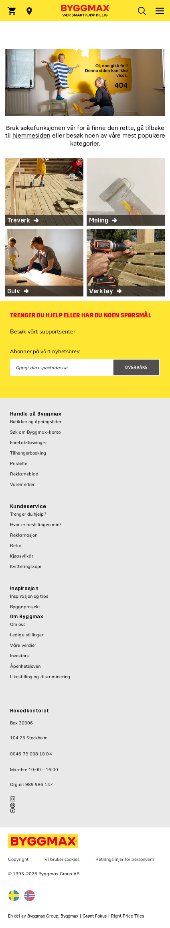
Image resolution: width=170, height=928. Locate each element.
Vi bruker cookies (62, 859)
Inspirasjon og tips (29, 596)
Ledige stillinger (27, 635)
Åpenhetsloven (25, 666)
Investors (19, 655)
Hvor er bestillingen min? (36, 524)
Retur (16, 545)
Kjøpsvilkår (21, 556)
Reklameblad (24, 474)
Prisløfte (18, 463)
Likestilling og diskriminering (40, 676)
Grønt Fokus (95, 916)
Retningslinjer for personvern (124, 859)
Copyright (18, 859)
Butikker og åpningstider (35, 421)
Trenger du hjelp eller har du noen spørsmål (80, 315)
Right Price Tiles (127, 916)
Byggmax (69, 916)
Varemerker (22, 484)
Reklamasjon (23, 535)
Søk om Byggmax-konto (35, 432)
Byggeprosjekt (25, 606)
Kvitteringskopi (26, 566)
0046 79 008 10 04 (31, 754)
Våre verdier (23, 645)
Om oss (17, 624)
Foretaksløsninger (28, 442)
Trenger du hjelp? (28, 514)
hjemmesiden (31, 135)
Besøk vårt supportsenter (42, 331)
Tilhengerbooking (28, 453)
